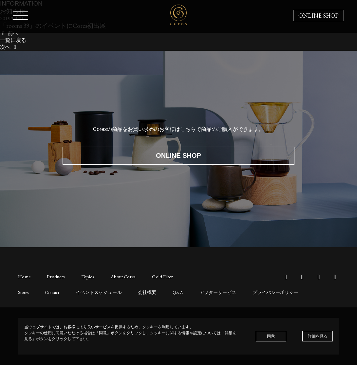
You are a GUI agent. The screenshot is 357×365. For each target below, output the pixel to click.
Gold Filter (153, 276)
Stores (22, 291)
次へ (9, 47)
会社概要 (136, 291)
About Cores (116, 276)
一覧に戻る (13, 40)
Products (53, 276)
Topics (83, 276)
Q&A (164, 291)
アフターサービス (201, 291)
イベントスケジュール (92, 291)
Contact (50, 291)
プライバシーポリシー (252, 291)
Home (24, 276)
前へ (9, 33)
